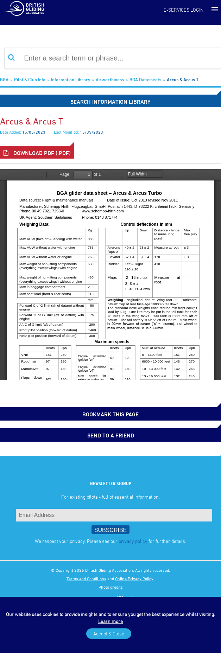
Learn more (110, 621)
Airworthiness (110, 79)
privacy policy (133, 541)
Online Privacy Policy (134, 578)
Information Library (70, 79)
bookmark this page (110, 414)
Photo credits (111, 586)
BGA (4, 79)
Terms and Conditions (86, 578)
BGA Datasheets (145, 79)
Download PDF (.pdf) (37, 153)
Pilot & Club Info (29, 79)
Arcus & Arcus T (182, 79)
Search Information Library (110, 101)
